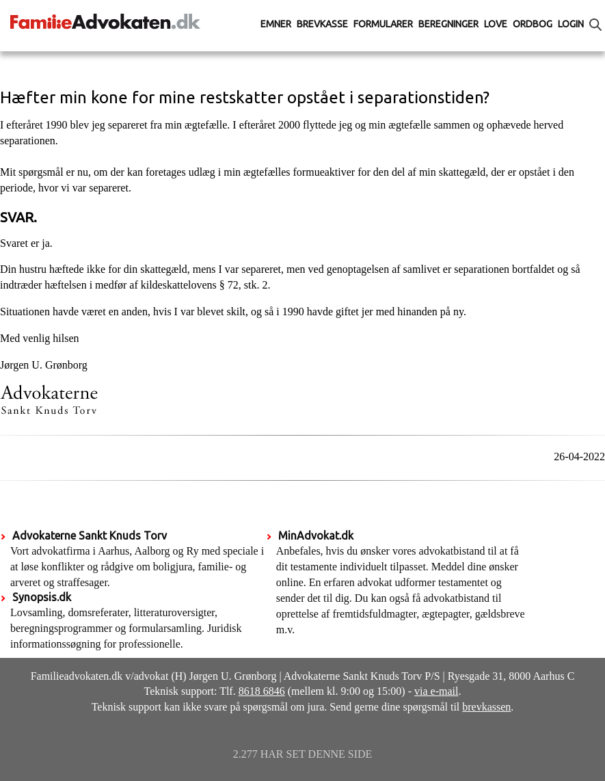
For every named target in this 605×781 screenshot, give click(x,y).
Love (495, 23)
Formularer (383, 23)
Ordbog (532, 23)
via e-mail (436, 691)
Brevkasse (322, 23)
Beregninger (448, 23)
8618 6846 (262, 691)
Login (571, 23)
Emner (275, 23)
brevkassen (486, 707)
